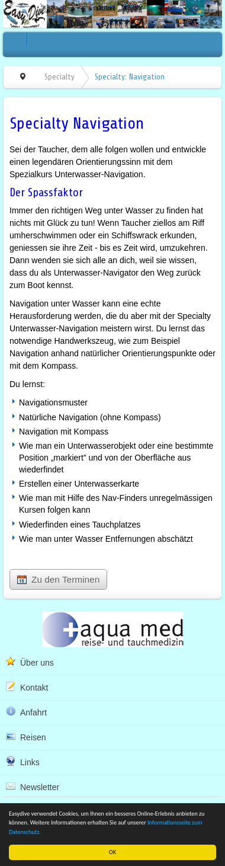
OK (112, 852)
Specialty (59, 76)
